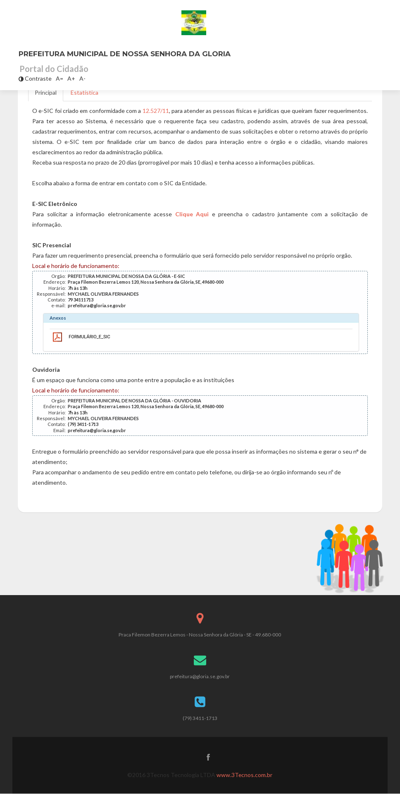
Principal (46, 92)
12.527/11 (156, 110)
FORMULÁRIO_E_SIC (89, 337)
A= (59, 78)
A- (82, 78)
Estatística (84, 92)
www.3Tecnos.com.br (245, 775)
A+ (71, 78)
